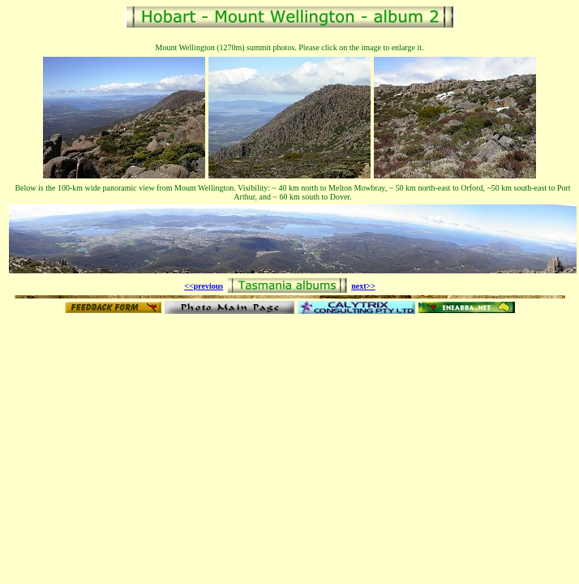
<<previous (203, 285)
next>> (363, 285)
